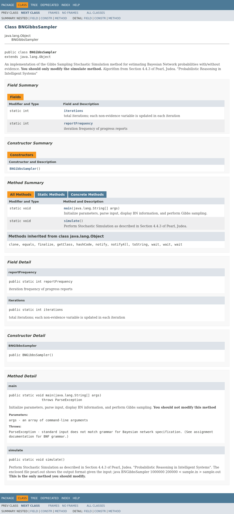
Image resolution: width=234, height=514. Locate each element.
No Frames (70, 12)
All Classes (96, 12)
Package (7, 5)
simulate (71, 221)
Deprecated (49, 5)
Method (61, 18)
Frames (53, 12)
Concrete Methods (87, 194)
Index (65, 5)
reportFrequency (78, 123)
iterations (73, 111)
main (68, 208)
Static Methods (51, 194)
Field (34, 18)
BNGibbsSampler (23, 168)
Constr (46, 18)
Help (76, 5)
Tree (34, 5)
